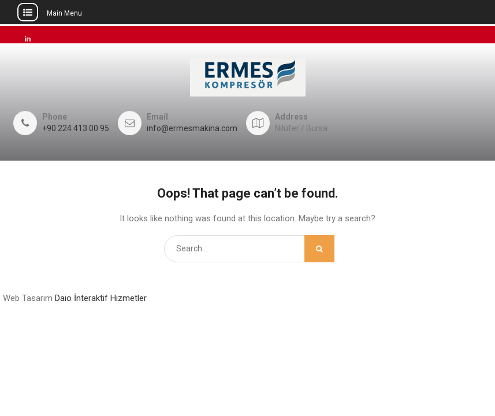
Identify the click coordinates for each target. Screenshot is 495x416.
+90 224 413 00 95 (75, 128)
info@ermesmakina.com (192, 128)
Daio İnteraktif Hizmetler (101, 298)
